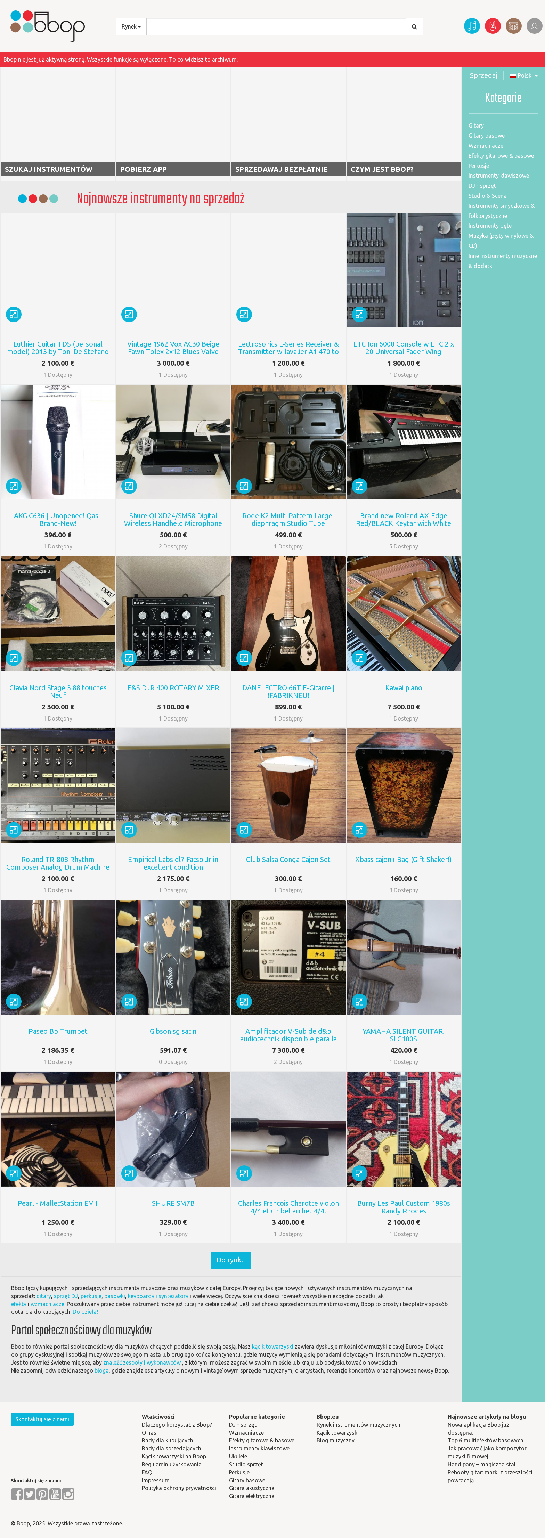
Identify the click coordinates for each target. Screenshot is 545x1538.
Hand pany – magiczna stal (481, 1464)
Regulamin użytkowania (172, 1464)
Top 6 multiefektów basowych (485, 1440)
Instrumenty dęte (490, 225)
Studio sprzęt (246, 1464)
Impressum (156, 1480)
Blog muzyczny (336, 1440)
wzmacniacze (47, 1304)
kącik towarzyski (272, 1346)
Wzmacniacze (486, 146)
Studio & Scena (488, 196)
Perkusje (479, 166)
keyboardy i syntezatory (158, 1296)
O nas (149, 1433)
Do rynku (231, 1260)
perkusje (91, 1296)
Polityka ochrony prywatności (179, 1488)
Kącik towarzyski (338, 1433)
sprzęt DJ (66, 1296)
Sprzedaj (483, 75)
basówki (114, 1296)
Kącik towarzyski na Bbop (174, 1456)
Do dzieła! (85, 1312)
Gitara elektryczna (252, 1496)
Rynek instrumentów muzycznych (358, 1425)
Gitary (476, 125)
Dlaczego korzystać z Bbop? (177, 1425)
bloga (102, 1370)
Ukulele (238, 1456)
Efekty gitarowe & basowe (501, 156)
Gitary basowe (487, 135)
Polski (524, 75)
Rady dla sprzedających (171, 1448)
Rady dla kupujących (167, 1440)
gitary (43, 1296)
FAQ (147, 1472)
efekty (18, 1304)
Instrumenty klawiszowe (499, 175)
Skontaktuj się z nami (42, 1419)
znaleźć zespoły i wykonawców (142, 1362)
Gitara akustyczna (252, 1488)
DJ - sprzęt (482, 185)
